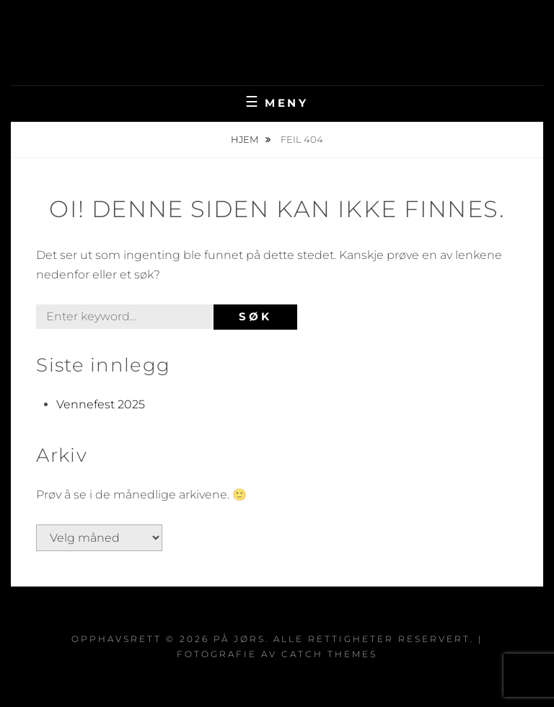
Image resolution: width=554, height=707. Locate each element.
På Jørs (277, 32)
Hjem (245, 139)
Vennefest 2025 (100, 404)
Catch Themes (329, 654)
